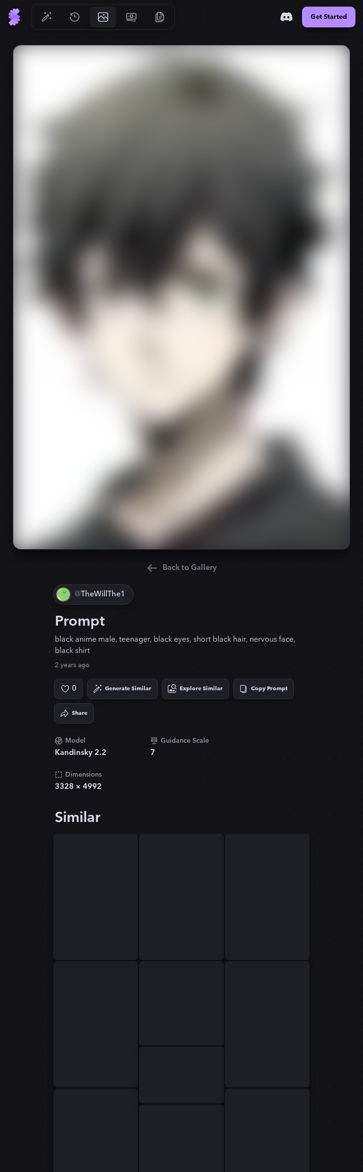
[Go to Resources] (160, 17)
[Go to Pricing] (131, 17)
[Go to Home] (14, 17)
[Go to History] (74, 17)
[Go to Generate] (46, 17)
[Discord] (286, 17)
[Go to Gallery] (103, 17)
